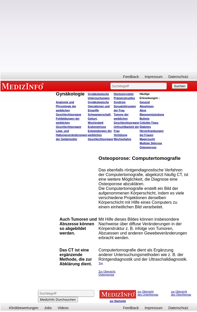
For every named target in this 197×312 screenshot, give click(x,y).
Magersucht (147, 139)
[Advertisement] (99, 36)
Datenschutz (178, 77)
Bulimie (145, 118)
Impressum (153, 77)
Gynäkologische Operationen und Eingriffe (99, 106)
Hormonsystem (124, 93)
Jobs (48, 308)
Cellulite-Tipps (149, 122)
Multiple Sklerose (151, 143)
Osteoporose (148, 147)
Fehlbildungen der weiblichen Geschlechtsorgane (68, 122)
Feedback (131, 77)
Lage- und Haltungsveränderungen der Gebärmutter (71, 135)
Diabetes (145, 126)
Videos (63, 308)
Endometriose (97, 126)
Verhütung (120, 134)
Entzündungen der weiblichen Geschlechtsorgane (100, 135)
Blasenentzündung (152, 114)
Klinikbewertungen (23, 308)
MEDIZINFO (24, 86)
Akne (143, 110)
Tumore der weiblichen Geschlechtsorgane (126, 118)
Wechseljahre (122, 139)
